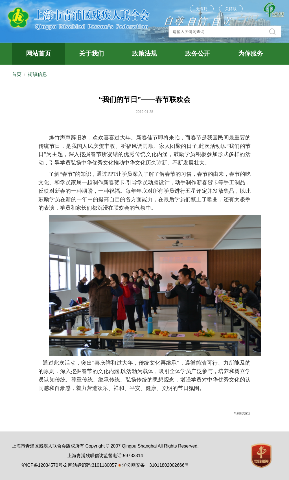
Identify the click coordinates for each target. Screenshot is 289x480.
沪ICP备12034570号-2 (44, 465)
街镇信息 (37, 74)
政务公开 (197, 53)
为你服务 (250, 53)
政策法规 (144, 53)
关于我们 (91, 53)
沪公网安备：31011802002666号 (155, 465)
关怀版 (231, 8)
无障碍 (202, 8)
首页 (16, 74)
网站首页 (38, 53)
